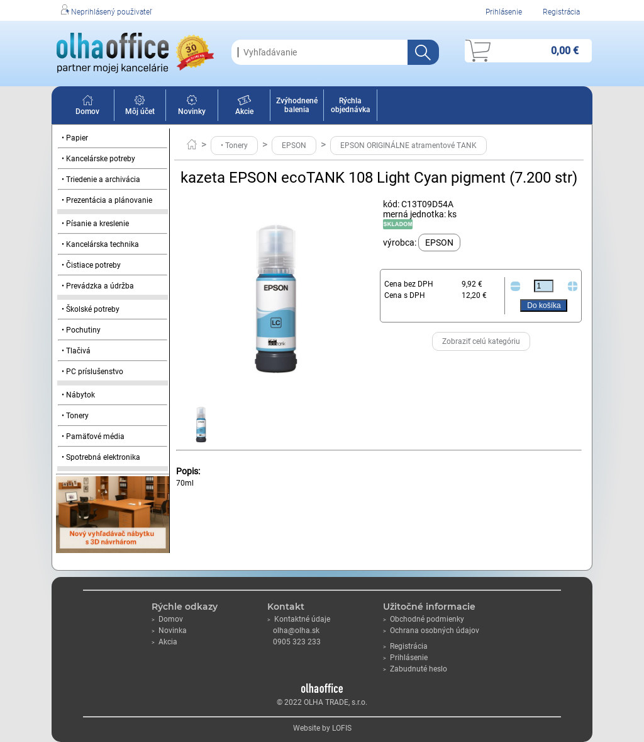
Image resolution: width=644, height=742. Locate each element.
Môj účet (140, 107)
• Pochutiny (81, 330)
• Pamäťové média (93, 436)
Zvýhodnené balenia (297, 105)
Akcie (244, 107)
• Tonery (75, 415)
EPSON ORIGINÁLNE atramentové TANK (408, 145)
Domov (87, 107)
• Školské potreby (90, 309)
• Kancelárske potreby (98, 158)
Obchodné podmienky (423, 619)
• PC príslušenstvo (92, 371)
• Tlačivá (76, 350)
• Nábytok (78, 395)
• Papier (75, 138)
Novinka (169, 630)
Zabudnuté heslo (415, 669)
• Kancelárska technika (100, 244)
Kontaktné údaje (298, 619)
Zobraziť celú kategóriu (481, 341)
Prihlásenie (504, 12)
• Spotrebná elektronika (101, 457)
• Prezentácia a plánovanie (107, 200)
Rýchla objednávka (350, 105)
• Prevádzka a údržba (98, 286)
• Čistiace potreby (91, 265)
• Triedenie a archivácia (101, 179)
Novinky (192, 107)
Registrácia (561, 12)
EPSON (294, 145)
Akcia (164, 641)
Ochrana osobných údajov (431, 630)
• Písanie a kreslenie (95, 223)
